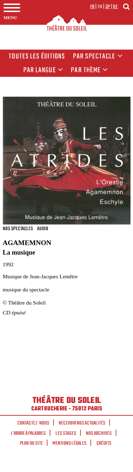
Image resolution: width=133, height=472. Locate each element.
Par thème (89, 70)
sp (107, 6)
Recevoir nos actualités (82, 423)
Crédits (103, 443)
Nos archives (99, 433)
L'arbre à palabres (28, 433)
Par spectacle (98, 56)
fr (92, 6)
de (115, 6)
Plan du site (31, 443)
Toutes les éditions (37, 56)
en (100, 6)
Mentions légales (69, 443)
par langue (43, 70)
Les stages (66, 433)
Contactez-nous (33, 423)
